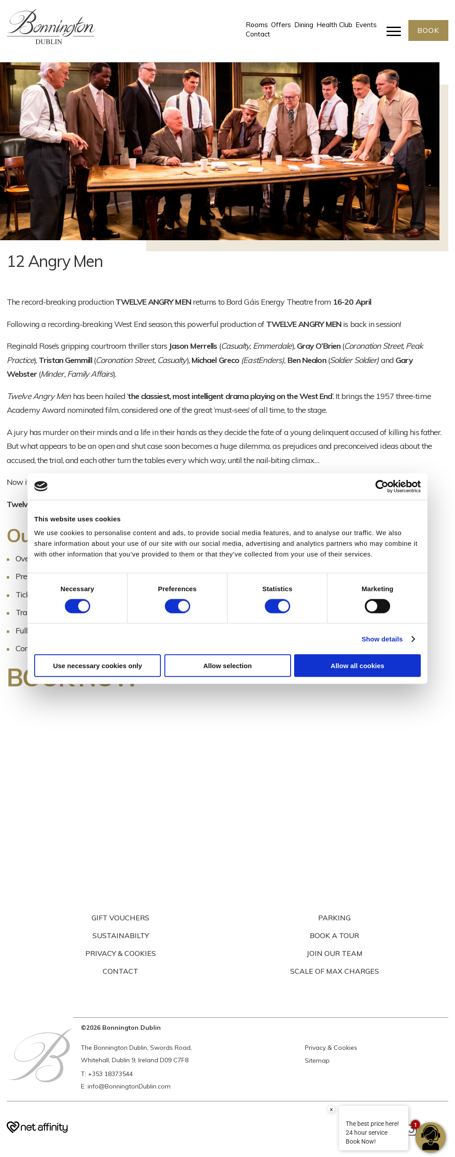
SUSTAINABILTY (120, 935)
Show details (382, 638)
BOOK (428, 30)
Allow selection (227, 665)
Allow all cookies (357, 665)
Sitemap (317, 1060)
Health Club (334, 24)
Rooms (257, 24)
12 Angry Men (55, 261)
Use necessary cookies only (97, 665)
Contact (258, 34)
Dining (303, 24)
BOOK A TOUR (334, 935)
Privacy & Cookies (331, 1048)
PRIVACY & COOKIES (120, 953)
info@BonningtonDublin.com (129, 1086)
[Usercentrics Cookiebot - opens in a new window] (382, 486)
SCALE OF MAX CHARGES (334, 971)
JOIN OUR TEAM (335, 953)
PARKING (334, 917)
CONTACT (120, 971)
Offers (281, 24)
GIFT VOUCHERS (120, 917)
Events (366, 24)
